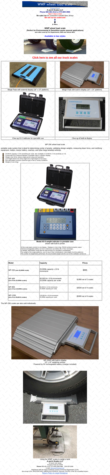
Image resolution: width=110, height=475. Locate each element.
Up (58, 8)
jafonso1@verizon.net (57, 468)
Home (53, 8)
